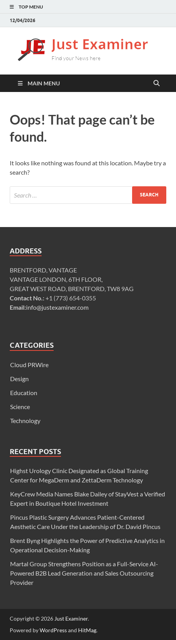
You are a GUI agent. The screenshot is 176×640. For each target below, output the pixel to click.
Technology (25, 420)
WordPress (53, 630)
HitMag (87, 630)
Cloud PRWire (29, 364)
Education (23, 392)
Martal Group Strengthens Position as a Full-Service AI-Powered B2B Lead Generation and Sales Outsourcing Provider (84, 573)
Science (20, 406)
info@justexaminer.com (57, 307)
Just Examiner (71, 618)
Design (19, 378)
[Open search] (156, 83)
